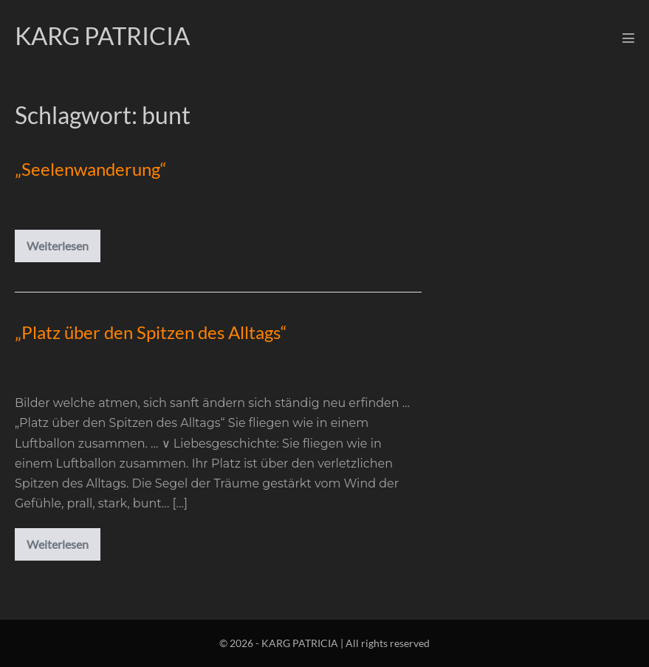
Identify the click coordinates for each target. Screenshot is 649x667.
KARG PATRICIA (102, 35)
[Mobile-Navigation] (628, 38)
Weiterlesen (63, 249)
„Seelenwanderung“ (91, 168)
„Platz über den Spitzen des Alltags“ (151, 332)
